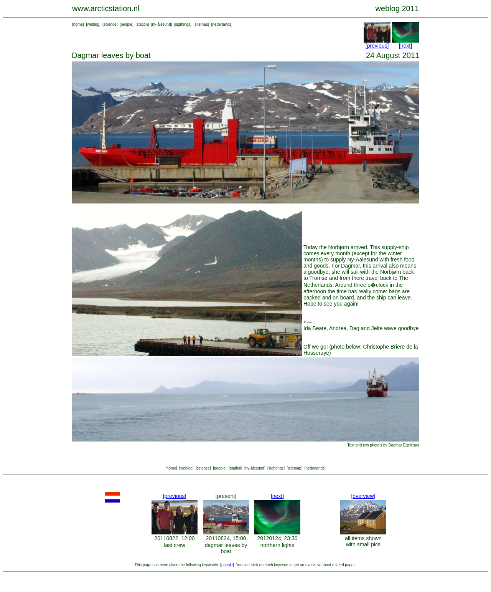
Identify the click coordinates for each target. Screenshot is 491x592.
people (126, 24)
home (78, 24)
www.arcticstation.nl (106, 8)
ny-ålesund (161, 24)
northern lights (277, 545)
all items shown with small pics (363, 541)
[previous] (377, 46)
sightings (182, 24)
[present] (226, 496)
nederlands (221, 24)
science (110, 24)
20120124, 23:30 (277, 538)
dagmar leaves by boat (226, 548)
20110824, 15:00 (226, 538)
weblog (93, 24)
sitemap (201, 24)
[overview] (363, 496)
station (142, 24)
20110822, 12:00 (174, 538)
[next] (405, 46)
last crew (174, 545)
